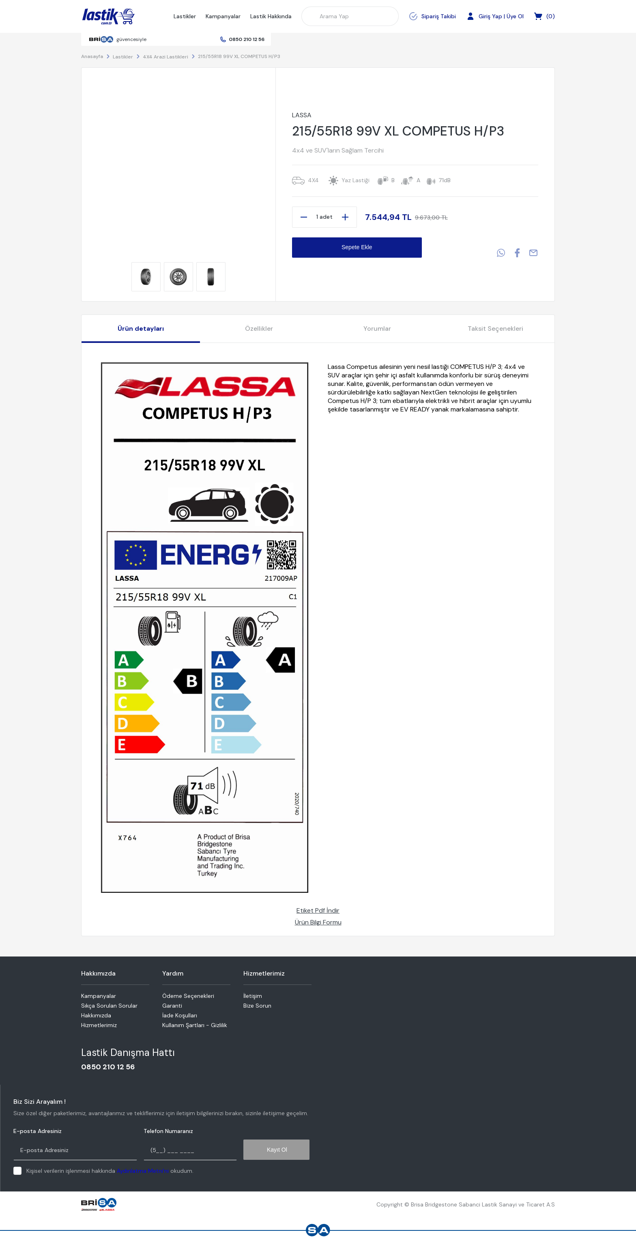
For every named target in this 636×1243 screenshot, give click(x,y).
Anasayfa (92, 56)
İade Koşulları (179, 1015)
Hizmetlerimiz (99, 1025)
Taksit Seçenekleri (495, 328)
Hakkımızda (96, 1015)
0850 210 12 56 (246, 39)
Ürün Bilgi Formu (318, 922)
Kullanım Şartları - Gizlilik (194, 1025)
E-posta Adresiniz (37, 1131)
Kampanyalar (223, 16)
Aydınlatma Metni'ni (143, 1170)
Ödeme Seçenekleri (188, 996)
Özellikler (259, 328)
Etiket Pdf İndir (318, 910)
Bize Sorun (257, 1005)
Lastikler (185, 16)
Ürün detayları (141, 328)
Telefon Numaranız (168, 1131)
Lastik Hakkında (271, 16)
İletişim (252, 996)
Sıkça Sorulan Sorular (109, 1005)
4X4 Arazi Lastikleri (165, 57)
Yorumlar (377, 328)
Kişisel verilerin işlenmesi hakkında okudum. (109, 1170)
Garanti (172, 1005)
